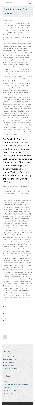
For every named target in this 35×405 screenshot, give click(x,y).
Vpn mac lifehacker (8, 362)
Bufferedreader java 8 (9, 359)
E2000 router (7, 382)
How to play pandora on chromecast (14, 357)
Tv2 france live (7, 387)
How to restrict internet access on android (15, 384)
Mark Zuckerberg (8, 20)
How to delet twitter (9, 365)
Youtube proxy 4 (8, 393)
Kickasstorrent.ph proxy (10, 368)
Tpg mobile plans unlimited (11, 390)
